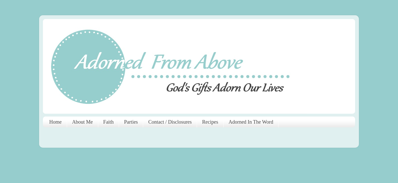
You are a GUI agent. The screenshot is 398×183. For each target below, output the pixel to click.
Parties (131, 122)
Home (55, 122)
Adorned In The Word (251, 122)
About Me (82, 122)
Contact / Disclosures (170, 122)
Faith (108, 122)
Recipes (210, 122)
